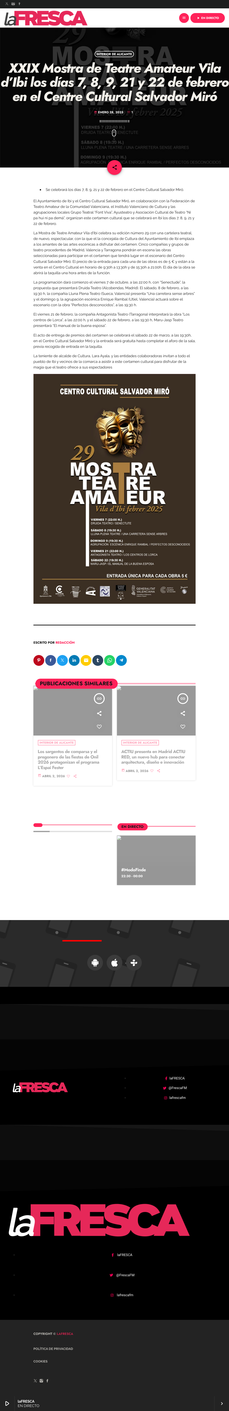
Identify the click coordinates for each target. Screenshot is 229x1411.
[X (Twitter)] (7, 4)
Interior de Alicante (114, 54)
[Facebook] (19, 4)
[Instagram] (13, 4)
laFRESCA (64, 1333)
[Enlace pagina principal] (46, 18)
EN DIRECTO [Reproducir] (207, 18)
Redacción (65, 642)
